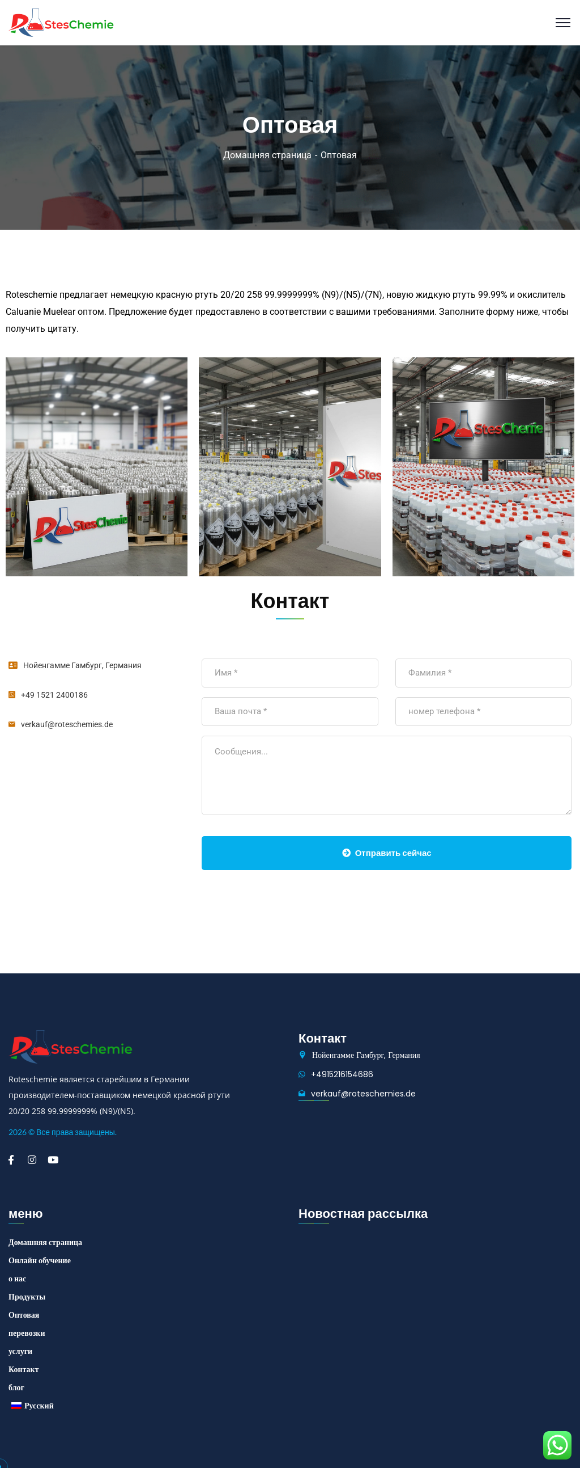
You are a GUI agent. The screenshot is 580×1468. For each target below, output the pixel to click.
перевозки (26, 1333)
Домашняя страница (267, 155)
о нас (17, 1278)
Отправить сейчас (387, 853)
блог (16, 1387)
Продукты (26, 1296)
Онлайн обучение (39, 1260)
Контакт (23, 1369)
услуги (20, 1351)
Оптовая (23, 1315)
